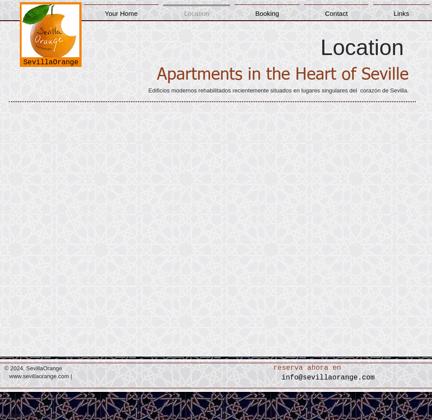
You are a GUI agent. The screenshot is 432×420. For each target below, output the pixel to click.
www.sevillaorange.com (39, 376)
